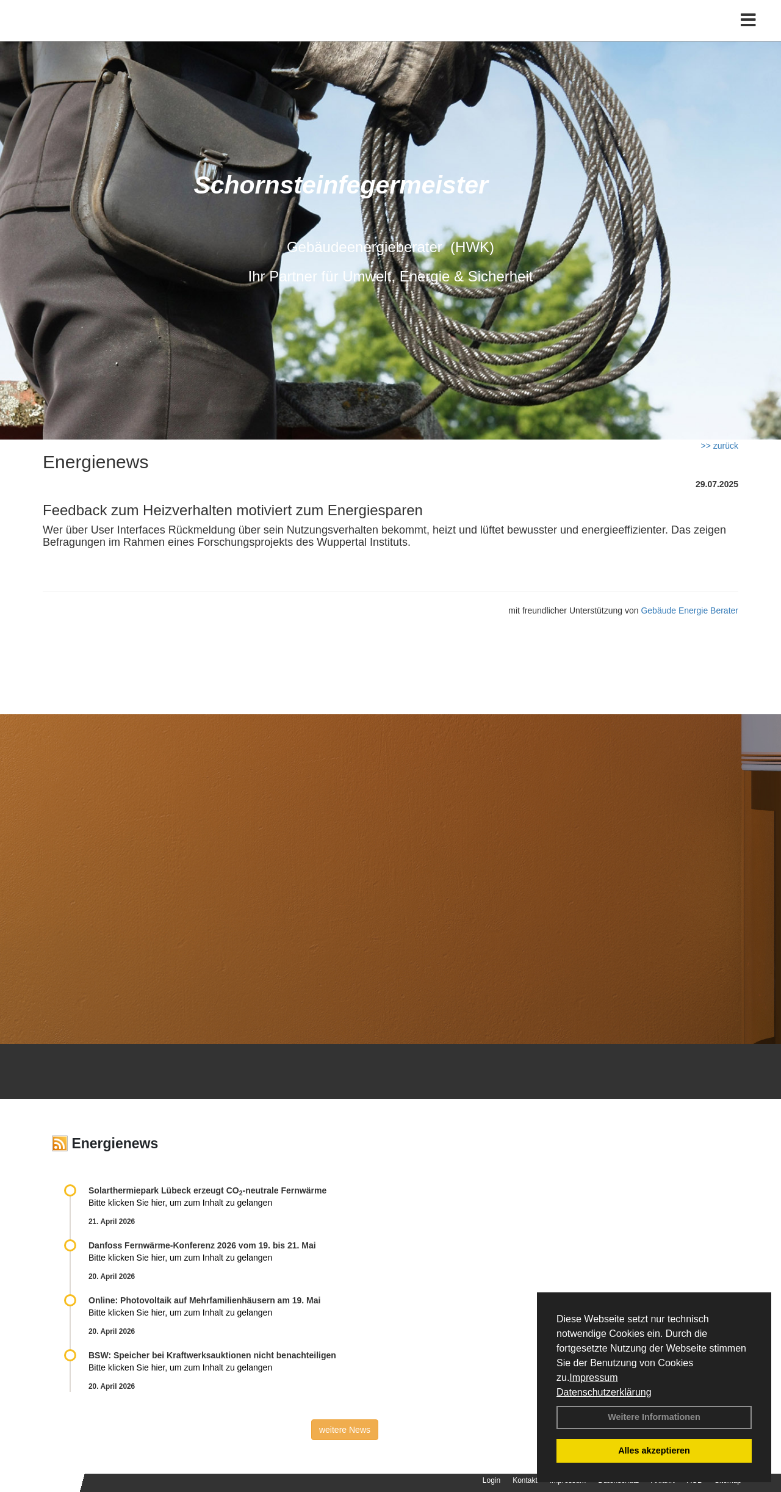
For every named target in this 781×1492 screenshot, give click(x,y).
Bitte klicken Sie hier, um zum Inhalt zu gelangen (180, 1203)
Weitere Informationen (654, 1417)
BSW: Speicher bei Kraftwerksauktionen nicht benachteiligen (212, 1355)
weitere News (344, 1430)
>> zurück (719, 446)
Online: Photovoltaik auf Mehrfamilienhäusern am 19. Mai (204, 1300)
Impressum (593, 1377)
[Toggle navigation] (748, 35)
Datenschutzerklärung (604, 1392)
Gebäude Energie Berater (689, 610)
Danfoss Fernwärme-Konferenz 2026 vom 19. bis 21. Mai (202, 1245)
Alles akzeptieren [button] (654, 1450)
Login (491, 1480)
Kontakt (525, 1480)
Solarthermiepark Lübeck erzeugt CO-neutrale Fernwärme (207, 1190)
